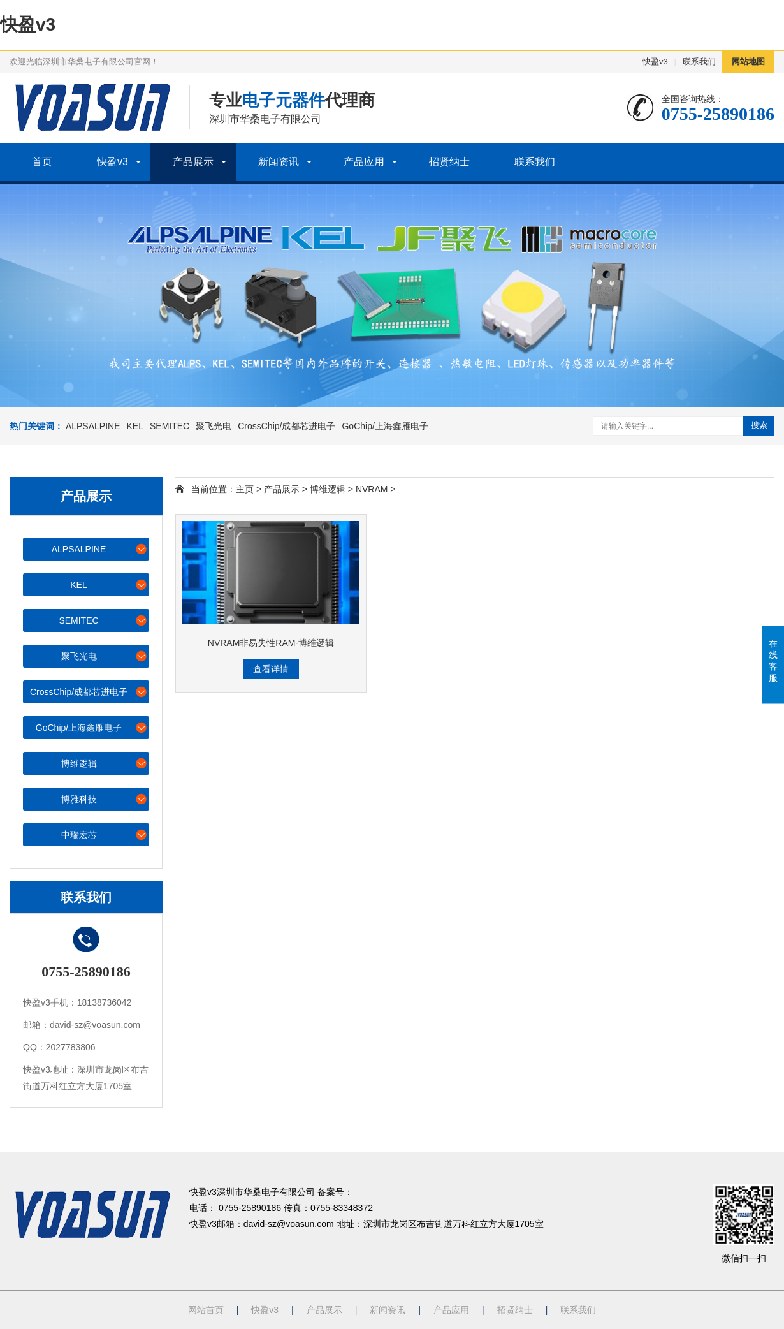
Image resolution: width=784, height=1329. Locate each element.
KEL (135, 426)
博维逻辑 (105, 763)
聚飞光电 (213, 426)
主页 (245, 489)
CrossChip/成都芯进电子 (286, 426)
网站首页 (206, 1310)
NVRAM (372, 489)
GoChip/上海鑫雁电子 (385, 426)
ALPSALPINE (93, 426)
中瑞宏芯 (105, 834)
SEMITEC (169, 426)
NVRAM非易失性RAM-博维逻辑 (271, 643)
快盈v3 (27, 24)
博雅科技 (105, 798)
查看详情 (271, 669)
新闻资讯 (278, 161)
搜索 (759, 425)
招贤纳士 (449, 161)
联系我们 (699, 61)
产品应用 (364, 161)
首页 (42, 161)
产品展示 (193, 161)
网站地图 (748, 61)
